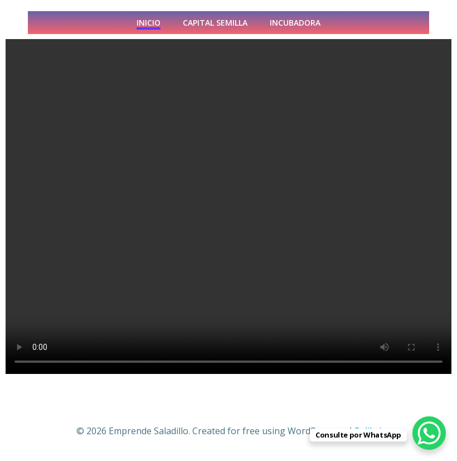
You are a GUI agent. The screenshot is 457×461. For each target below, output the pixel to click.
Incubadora (295, 22)
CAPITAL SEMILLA (215, 22)
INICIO (149, 22)
